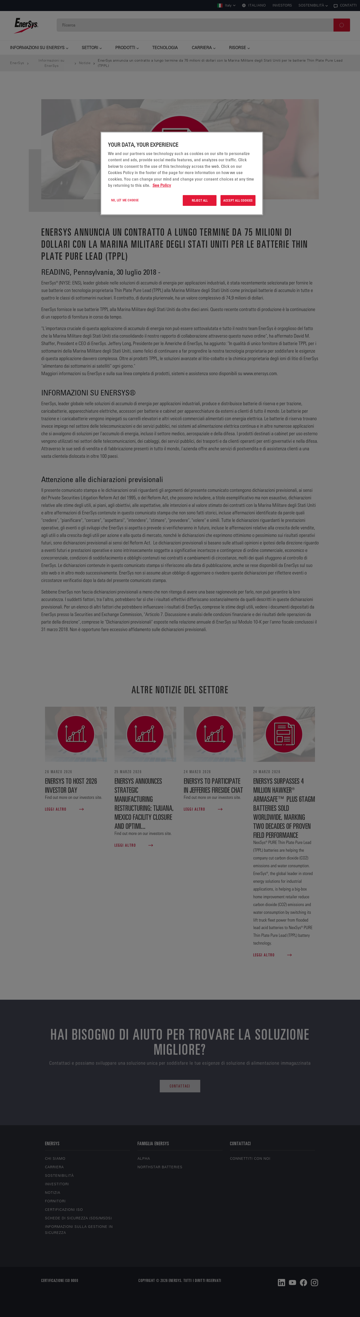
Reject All (200, 200)
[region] (181, 173)
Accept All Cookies (238, 200)
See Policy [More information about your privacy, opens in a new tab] (161, 185)
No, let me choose (125, 200)
